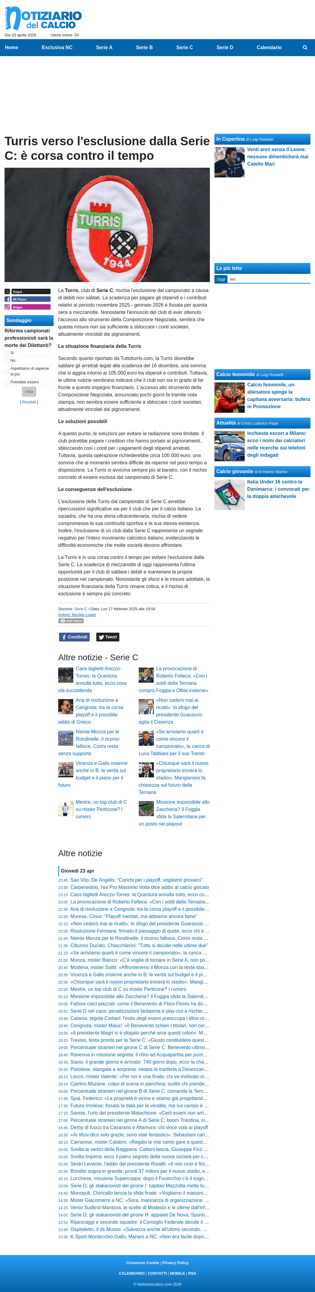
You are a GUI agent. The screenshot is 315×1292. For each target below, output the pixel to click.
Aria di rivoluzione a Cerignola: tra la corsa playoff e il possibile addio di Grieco (154, 909)
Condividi (74, 637)
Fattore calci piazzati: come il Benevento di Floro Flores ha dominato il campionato (159, 1003)
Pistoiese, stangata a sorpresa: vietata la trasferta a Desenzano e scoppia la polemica (163, 1069)
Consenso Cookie (142, 1262)
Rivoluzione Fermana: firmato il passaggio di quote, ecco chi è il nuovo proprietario (159, 931)
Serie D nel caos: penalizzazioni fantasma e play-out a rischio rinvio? (144, 1011)
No (13, 360)
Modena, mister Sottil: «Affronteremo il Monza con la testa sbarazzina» (146, 967)
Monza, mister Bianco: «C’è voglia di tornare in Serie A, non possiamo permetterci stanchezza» (173, 960)
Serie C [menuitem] (184, 47)
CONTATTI (157, 1273)
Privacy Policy (175, 1262)
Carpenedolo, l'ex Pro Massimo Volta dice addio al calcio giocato (140, 887)
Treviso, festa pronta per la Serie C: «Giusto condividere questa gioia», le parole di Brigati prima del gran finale (189, 1040)
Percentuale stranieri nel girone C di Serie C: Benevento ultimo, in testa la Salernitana (162, 1047)
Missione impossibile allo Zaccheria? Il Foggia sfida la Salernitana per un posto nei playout (168, 996)
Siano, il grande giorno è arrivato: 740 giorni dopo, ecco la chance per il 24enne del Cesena (169, 1062)
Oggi (221, 279)
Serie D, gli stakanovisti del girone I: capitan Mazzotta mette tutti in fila (146, 1185)
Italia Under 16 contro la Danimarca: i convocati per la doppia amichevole (278, 489)
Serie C (80, 609)
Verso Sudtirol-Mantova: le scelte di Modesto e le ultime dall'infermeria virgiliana (156, 1207)
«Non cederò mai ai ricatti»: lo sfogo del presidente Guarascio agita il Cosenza (155, 923)
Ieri (232, 279)
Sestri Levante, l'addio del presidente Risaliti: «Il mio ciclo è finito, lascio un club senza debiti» (171, 1163)
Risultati (29, 402)
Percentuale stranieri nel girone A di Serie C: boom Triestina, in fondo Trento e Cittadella (165, 1120)
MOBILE (177, 1273)
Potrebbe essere (25, 382)
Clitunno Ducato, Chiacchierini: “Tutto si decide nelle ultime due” (139, 945)
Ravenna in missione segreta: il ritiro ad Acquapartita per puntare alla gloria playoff (159, 1054)
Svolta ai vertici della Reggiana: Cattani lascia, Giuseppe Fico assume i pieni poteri (159, 1149)
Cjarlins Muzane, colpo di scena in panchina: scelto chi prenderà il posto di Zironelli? (161, 1083)
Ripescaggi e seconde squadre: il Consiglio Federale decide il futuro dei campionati (160, 1222)
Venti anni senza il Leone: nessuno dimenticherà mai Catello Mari (277, 157)
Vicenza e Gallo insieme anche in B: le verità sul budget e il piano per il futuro (154, 974)
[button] (29, 391)
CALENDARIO (131, 1273)
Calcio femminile (235, 374)
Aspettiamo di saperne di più (30, 371)
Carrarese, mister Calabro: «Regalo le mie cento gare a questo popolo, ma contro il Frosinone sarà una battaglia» (193, 1142)
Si (12, 352)
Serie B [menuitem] (144, 47)
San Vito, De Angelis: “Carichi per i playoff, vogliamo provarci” (137, 880)
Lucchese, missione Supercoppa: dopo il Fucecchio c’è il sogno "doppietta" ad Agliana (163, 1178)
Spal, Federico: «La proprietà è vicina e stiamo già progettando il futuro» (148, 1098)
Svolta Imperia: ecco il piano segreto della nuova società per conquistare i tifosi (155, 1156)
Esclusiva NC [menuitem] (57, 47)
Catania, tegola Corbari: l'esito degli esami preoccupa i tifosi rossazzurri (147, 1018)
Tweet (108, 637)
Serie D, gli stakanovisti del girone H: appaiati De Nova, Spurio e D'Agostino (152, 1214)
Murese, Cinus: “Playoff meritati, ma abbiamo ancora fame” (134, 916)
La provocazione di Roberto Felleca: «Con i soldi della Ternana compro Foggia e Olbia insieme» (173, 901)
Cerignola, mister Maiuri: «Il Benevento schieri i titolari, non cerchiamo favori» (154, 1025)
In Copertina (230, 139)
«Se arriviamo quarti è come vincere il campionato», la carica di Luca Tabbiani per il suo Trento (172, 952)
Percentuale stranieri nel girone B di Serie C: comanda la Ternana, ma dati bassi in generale (169, 1091)
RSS (192, 1273)
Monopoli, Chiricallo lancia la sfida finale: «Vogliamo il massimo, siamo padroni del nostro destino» (176, 1193)
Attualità (226, 423)
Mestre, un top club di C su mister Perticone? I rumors (101, 809)
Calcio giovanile (234, 471)
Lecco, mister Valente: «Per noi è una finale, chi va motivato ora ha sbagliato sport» (160, 1076)
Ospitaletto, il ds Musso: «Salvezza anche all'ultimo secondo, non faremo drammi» (159, 1229)
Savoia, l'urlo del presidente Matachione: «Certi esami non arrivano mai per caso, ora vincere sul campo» (184, 1112)
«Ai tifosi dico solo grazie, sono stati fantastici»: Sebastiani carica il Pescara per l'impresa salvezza (176, 1134)
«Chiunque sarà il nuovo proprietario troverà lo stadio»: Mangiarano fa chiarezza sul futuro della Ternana (174, 778)
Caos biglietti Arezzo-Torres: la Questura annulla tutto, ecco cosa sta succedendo (158, 894)
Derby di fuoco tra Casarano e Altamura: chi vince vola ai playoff (139, 1127)
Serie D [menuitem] (225, 47)
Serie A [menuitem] (104, 47)
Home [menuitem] (11, 47)
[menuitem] (305, 47)
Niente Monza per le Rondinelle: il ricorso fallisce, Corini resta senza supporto (154, 938)
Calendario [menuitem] (269, 47)
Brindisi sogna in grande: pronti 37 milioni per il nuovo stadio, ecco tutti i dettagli (156, 1171)
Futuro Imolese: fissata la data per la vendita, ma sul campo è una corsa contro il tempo (165, 1105)
